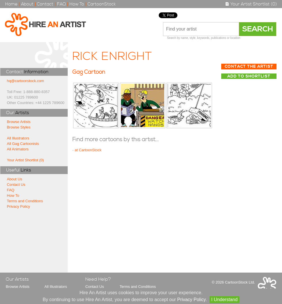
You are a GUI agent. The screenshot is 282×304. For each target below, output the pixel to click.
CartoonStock (102, 4)
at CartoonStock (88, 150)
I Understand (224, 299)
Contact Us (16, 184)
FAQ (61, 4)
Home (11, 4)
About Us (14, 179)
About (27, 4)
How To (76, 4)
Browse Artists (19, 122)
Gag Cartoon (88, 72)
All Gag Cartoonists (23, 143)
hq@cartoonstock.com (25, 81)
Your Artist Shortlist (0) (251, 4)
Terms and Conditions (25, 201)
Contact (45, 4)
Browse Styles (19, 127)
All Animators (18, 149)
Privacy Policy (18, 206)
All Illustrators (18, 138)
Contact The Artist (249, 66)
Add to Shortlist (248, 76)
